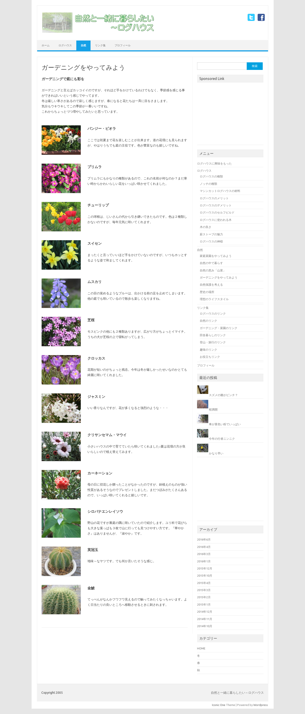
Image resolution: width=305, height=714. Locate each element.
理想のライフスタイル (214, 299)
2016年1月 (204, 561)
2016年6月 (204, 539)
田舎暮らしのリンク (213, 335)
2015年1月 (204, 604)
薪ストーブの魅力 (211, 234)
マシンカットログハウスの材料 (220, 190)
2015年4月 (204, 582)
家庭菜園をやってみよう (216, 255)
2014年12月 (204, 611)
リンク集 (100, 45)
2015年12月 (204, 568)
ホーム (46, 45)
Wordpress (260, 704)
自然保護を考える (211, 284)
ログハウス (65, 45)
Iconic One (218, 704)
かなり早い (216, 453)
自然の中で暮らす (211, 262)
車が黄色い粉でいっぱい (225, 424)
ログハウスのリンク (213, 313)
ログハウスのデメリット (216, 205)
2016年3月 (204, 553)
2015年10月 (204, 575)
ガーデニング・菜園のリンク (218, 328)
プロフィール (123, 45)
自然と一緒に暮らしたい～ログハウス (237, 692)
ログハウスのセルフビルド (217, 212)
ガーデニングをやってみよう (218, 277)
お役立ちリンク (210, 356)
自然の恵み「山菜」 (213, 270)
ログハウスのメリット (214, 198)
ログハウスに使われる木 (216, 219)
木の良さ (205, 226)
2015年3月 (204, 590)
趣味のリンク (208, 349)
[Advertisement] (230, 114)
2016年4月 (204, 546)
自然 (83, 45)
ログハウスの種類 (211, 176)
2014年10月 (204, 626)
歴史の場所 (207, 291)
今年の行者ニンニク (222, 438)
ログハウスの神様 (211, 241)
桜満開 (213, 409)
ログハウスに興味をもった (214, 163)
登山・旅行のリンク (213, 342)
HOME (201, 648)
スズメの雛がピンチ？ (223, 395)
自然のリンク (208, 320)
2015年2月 (204, 597)
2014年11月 (204, 618)
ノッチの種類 (208, 183)
